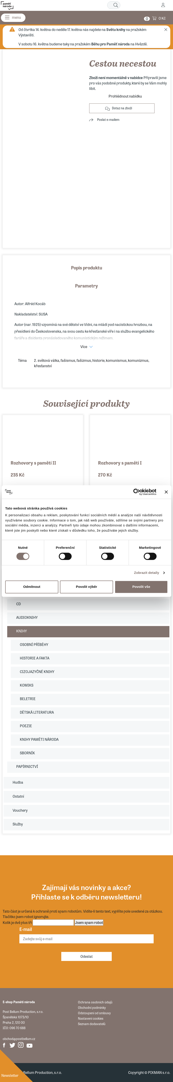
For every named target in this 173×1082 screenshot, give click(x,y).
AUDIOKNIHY (27, 617)
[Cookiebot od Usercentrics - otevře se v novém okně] (136, 491)
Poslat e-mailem (108, 119)
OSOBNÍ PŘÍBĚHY (34, 644)
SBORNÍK (27, 752)
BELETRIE (28, 698)
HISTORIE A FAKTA (34, 658)
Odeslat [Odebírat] (86, 956)
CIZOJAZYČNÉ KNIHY (37, 671)
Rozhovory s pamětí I (120, 462)
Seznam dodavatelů (91, 1023)
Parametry (86, 285)
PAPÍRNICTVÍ (27, 766)
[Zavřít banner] (166, 491)
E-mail (25, 929)
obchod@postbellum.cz (19, 1038)
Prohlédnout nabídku (125, 96)
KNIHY (21, 630)
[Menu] (13, 18)
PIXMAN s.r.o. (159, 1072)
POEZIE (26, 725)
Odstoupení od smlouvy (94, 1013)
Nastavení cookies (90, 1018)
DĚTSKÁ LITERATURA (37, 712)
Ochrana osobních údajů (95, 1002)
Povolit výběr (86, 587)
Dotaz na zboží (122, 108)
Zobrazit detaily (146, 573)
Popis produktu (86, 267)
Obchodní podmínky (92, 1007)
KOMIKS (26, 685)
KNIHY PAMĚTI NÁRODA (39, 739)
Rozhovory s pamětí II (33, 462)
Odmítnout (31, 587)
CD (18, 603)
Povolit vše (141, 587)
